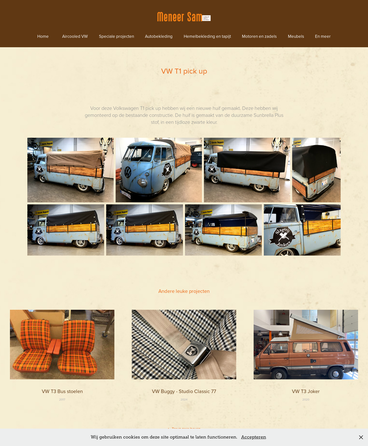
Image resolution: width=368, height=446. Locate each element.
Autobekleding (159, 36)
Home (43, 36)
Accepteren (253, 437)
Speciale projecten (116, 36)
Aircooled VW (75, 36)
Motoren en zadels (259, 36)
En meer (323, 36)
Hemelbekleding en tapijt (207, 36)
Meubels (296, 36)
